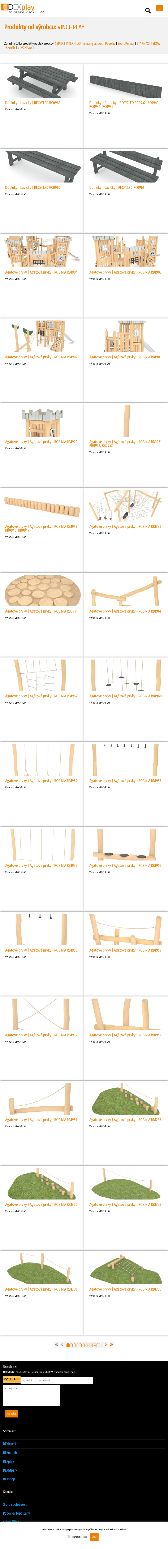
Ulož (94, 1537)
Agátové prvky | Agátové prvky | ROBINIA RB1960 (125, 696)
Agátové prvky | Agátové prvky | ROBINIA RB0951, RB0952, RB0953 (125, 443)
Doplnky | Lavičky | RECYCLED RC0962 (32, 102)
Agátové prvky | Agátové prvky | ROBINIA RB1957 (125, 780)
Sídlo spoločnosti (15, 1504)
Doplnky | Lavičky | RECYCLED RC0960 (33, 187)
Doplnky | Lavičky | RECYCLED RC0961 (116, 187)
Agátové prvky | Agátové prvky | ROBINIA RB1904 (41, 272)
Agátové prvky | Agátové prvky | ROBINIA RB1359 (125, 1204)
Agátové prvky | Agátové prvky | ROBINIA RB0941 (41, 611)
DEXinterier (11, 1444)
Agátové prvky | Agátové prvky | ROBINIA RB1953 (125, 950)
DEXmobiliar (11, 1453)
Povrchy (110, 44)
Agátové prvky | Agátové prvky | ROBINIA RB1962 (41, 696)
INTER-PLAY (73, 44)
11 (98, 1345)
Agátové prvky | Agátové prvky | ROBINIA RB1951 (41, 1119)
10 (95, 1345)
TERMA (155, 44)
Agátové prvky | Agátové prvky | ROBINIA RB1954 (41, 1035)
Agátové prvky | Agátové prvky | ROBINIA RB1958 (41, 865)
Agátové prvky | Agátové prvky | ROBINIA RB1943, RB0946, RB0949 (41, 528)
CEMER (59, 44)
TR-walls (10, 48)
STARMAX (143, 44)
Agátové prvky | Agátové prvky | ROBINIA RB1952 (125, 1035)
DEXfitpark (10, 1470)
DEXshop (9, 1479)
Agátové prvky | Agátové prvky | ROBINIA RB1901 (125, 357)
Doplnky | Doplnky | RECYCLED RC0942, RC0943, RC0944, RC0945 (124, 104)
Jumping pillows (93, 44)
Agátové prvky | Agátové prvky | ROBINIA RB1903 (125, 272)
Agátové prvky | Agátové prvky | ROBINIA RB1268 (125, 1119)
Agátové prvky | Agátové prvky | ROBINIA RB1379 (125, 526)
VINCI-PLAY (25, 48)
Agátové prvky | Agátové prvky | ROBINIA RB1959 (41, 780)
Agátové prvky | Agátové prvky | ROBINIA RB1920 (41, 441)
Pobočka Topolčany (16, 1513)
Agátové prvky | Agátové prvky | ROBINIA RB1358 (41, 1289)
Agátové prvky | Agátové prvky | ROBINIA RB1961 (125, 611)
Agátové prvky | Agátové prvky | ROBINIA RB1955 (41, 950)
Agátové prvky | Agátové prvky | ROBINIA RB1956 (125, 865)
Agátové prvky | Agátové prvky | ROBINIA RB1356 (125, 1289)
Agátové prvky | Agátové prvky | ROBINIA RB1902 (41, 357)
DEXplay (8, 1461)
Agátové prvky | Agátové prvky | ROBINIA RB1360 (41, 1204)
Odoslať (11, 1413)
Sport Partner (126, 44)
